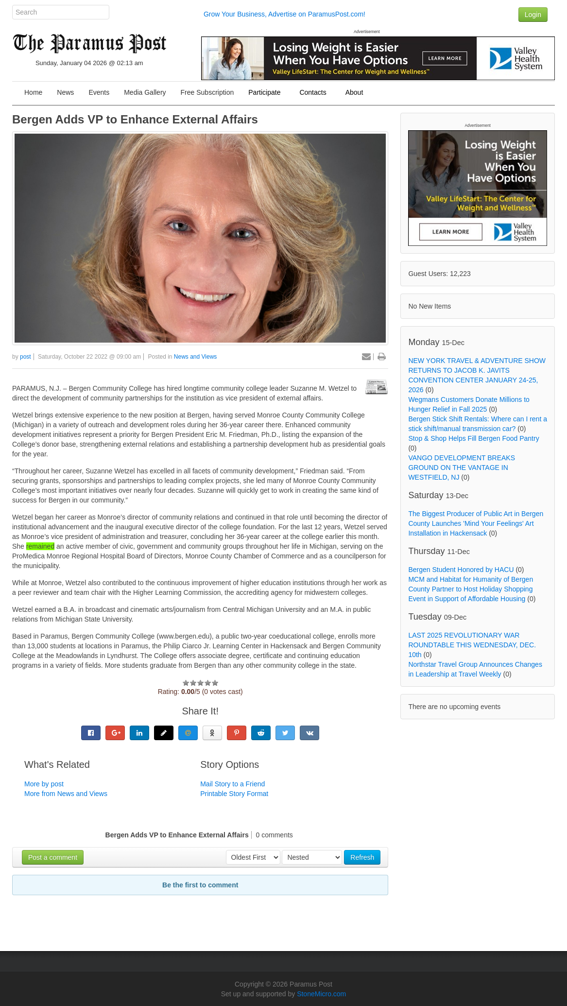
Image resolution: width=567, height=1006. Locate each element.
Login (533, 14)
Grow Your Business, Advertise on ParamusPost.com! (284, 14)
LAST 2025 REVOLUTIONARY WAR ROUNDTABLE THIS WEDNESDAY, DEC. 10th (472, 645)
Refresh (362, 857)
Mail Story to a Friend (232, 784)
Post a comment (52, 857)
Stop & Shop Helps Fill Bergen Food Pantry (473, 438)
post (25, 356)
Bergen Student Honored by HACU (461, 569)
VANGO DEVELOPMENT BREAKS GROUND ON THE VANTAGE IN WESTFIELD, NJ (461, 467)
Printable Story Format (234, 794)
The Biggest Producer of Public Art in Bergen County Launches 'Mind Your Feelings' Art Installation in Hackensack (475, 523)
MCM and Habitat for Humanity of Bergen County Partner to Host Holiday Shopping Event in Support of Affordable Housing (470, 589)
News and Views (195, 356)
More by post (44, 784)
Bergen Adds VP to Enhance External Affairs (135, 119)
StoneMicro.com (321, 994)
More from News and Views (65, 794)
